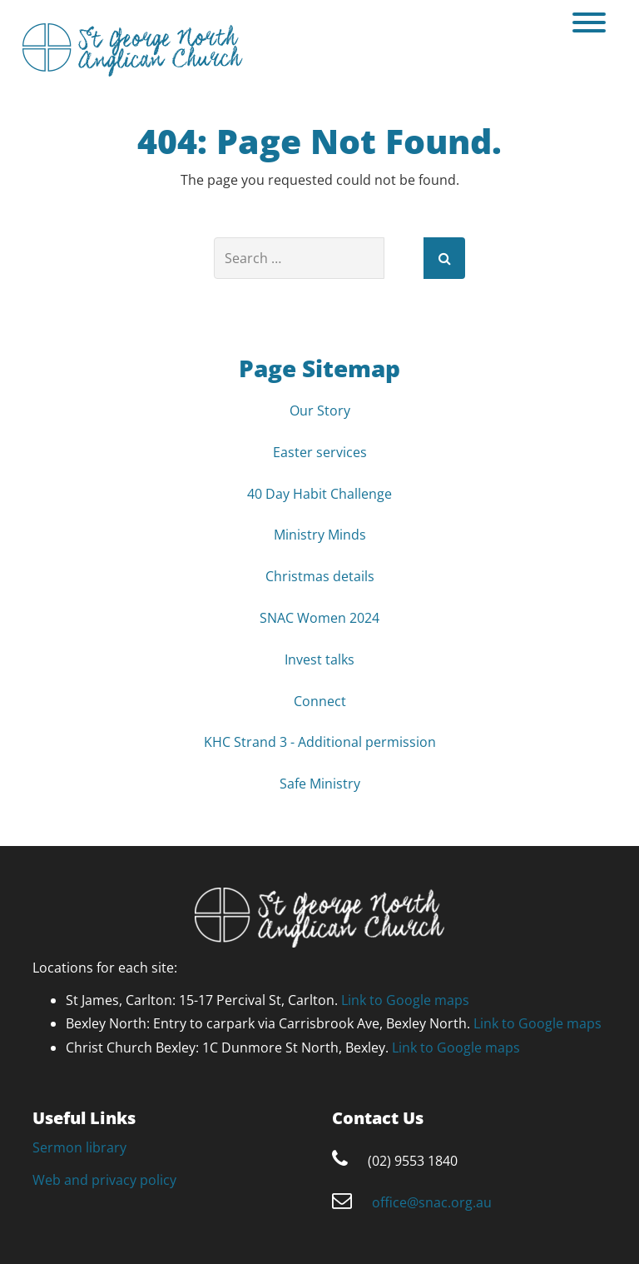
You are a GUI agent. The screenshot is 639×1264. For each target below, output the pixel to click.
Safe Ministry (320, 783)
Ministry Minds (320, 534)
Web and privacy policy (104, 1180)
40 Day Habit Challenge (319, 494)
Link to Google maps (405, 1000)
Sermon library (79, 1147)
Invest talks (319, 659)
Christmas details (319, 576)
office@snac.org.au (432, 1202)
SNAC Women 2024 (319, 618)
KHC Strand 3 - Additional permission (320, 742)
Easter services (320, 452)
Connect (320, 701)
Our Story (320, 410)
